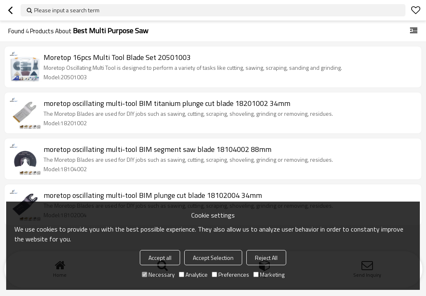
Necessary (158, 274)
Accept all (159, 257)
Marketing (269, 274)
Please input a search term (67, 10)
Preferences (230, 274)
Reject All (266, 257)
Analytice (193, 274)
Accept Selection (213, 257)
